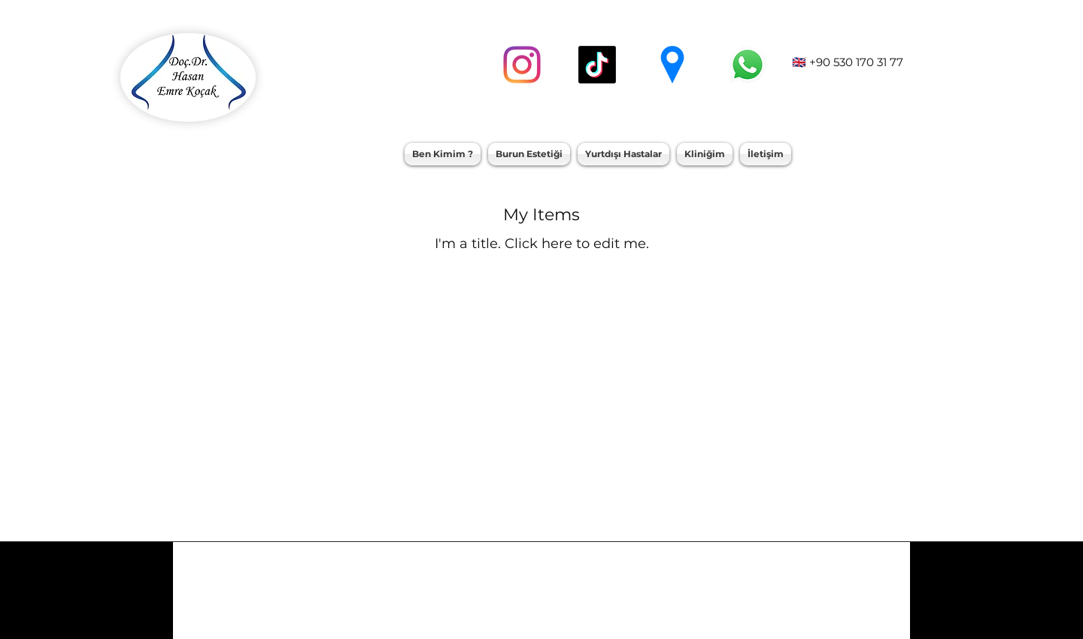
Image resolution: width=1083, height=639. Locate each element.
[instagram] (522, 64)
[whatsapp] (747, 64)
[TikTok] (597, 64)
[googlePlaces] (672, 64)
